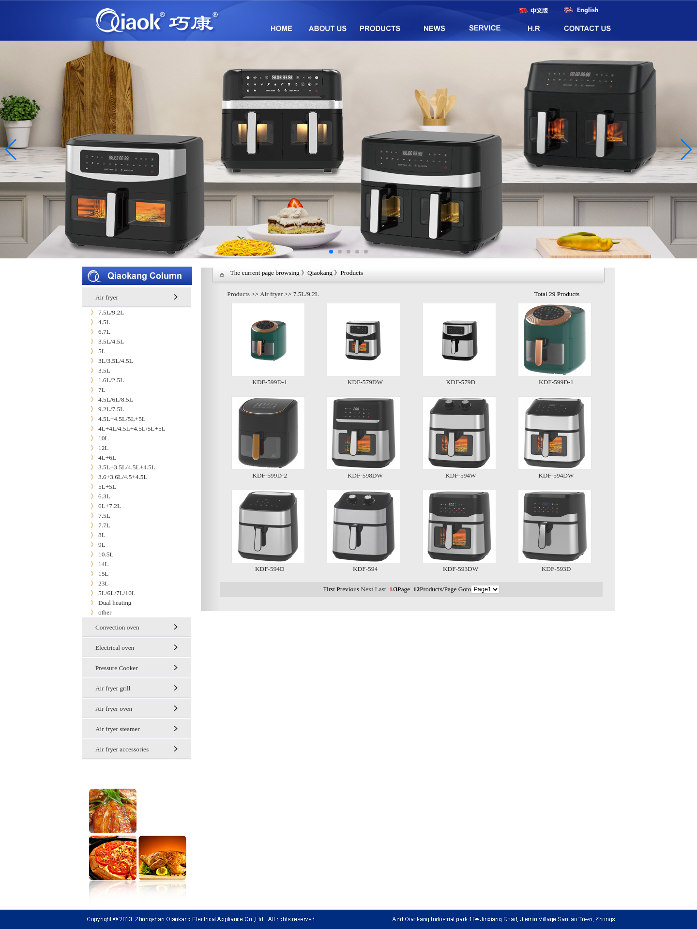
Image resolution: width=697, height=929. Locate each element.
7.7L (96, 525)
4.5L (96, 322)
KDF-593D (556, 568)
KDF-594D (270, 568)
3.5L (96, 370)
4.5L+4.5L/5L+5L (114, 418)
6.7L (96, 331)
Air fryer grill (113, 688)
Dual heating (106, 602)
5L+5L (99, 486)
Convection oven (117, 627)
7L (94, 389)
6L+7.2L (101, 505)
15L (95, 573)
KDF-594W (460, 475)
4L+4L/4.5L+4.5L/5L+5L (124, 428)
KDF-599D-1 (269, 382)
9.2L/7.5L (103, 409)
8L (94, 535)
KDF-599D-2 (269, 475)
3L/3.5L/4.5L (107, 360)
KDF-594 (365, 568)
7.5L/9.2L (103, 312)
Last (380, 589)
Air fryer (106, 297)
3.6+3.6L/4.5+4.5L (115, 476)
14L (95, 564)
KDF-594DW (556, 475)
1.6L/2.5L (103, 380)
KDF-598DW (365, 475)
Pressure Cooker (116, 668)
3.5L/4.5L (103, 341)
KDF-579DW (365, 382)
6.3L (96, 496)
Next (367, 589)
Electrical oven (114, 647)
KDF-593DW (460, 568)
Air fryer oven (113, 708)
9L (94, 544)
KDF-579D (460, 382)
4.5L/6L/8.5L (107, 399)
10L (95, 438)
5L (94, 351)
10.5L (97, 554)
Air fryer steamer (117, 729)
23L (95, 583)
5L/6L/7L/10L (109, 593)
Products (238, 294)
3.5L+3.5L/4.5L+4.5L (118, 467)
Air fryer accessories (122, 749)
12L (95, 447)
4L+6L (99, 457)
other (96, 612)
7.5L (96, 515)
